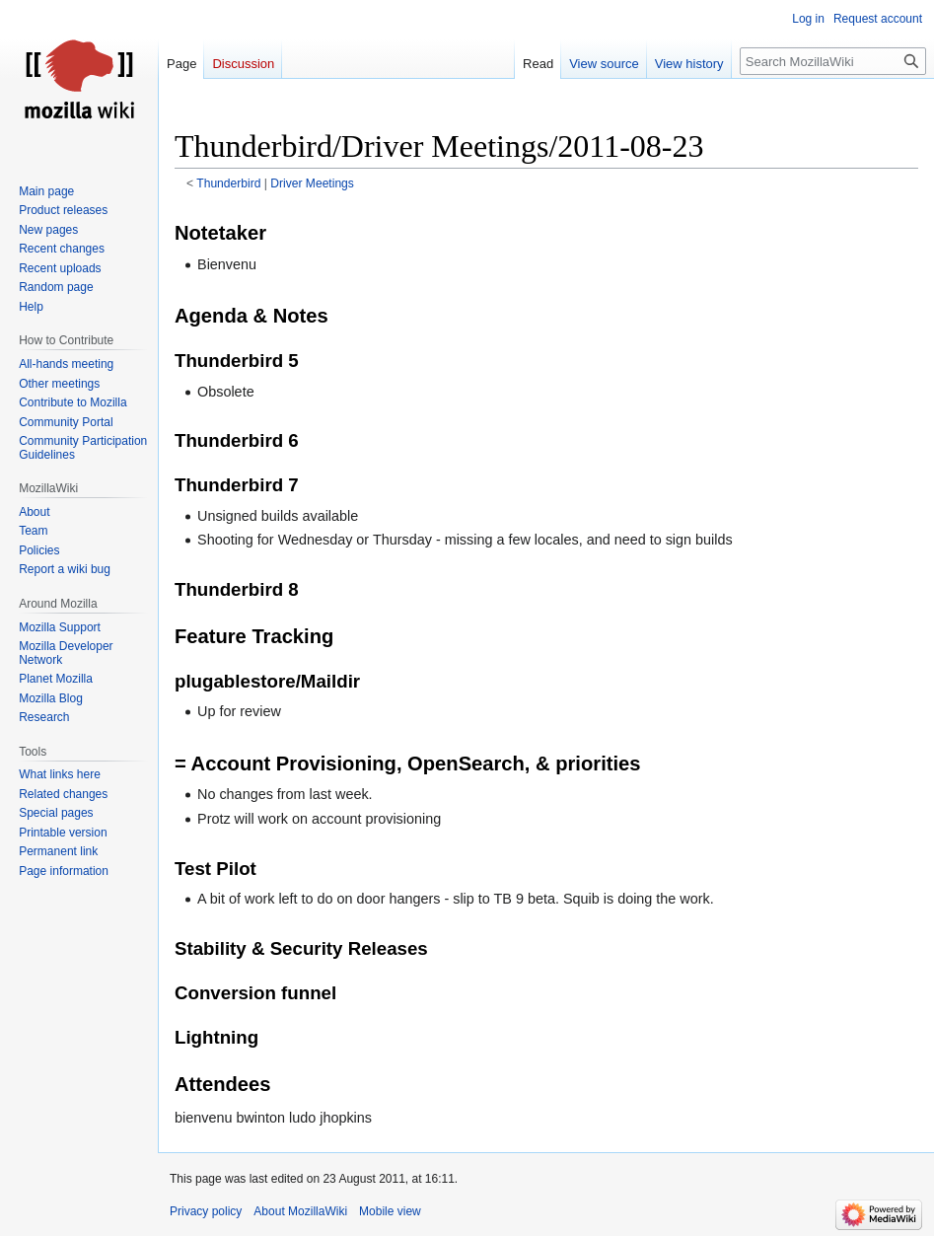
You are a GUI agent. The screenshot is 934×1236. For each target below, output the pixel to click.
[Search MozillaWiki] (833, 61)
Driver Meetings (312, 183)
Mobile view (390, 1211)
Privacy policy (206, 1211)
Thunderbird (228, 183)
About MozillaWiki (300, 1211)
